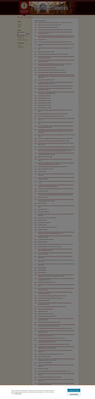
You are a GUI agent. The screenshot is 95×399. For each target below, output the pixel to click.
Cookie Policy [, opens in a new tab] (18, 393)
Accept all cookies (74, 390)
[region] (47, 392)
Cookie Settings (73, 394)
